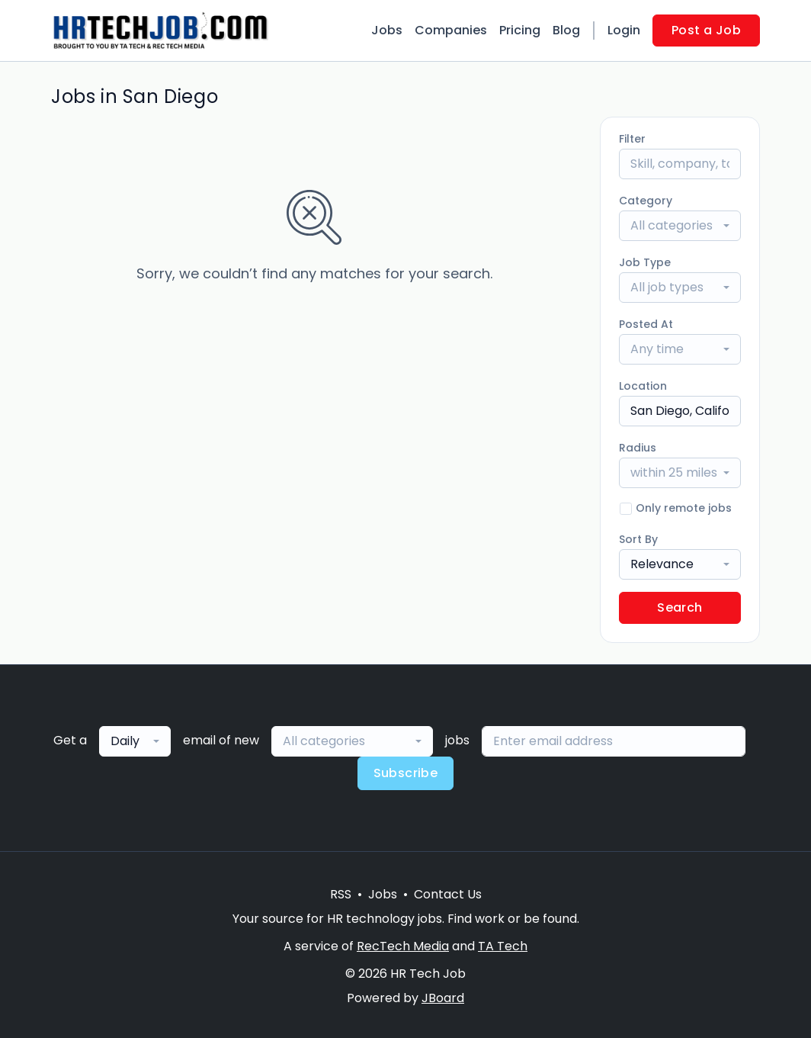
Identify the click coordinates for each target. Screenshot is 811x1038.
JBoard (443, 998)
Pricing (519, 30)
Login (623, 30)
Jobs (386, 30)
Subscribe (405, 773)
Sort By (638, 539)
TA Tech (502, 946)
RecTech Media (403, 946)
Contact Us (448, 894)
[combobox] (680, 225)
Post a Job (706, 30)
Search (679, 607)
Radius (637, 447)
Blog (566, 30)
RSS (340, 894)
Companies (451, 30)
